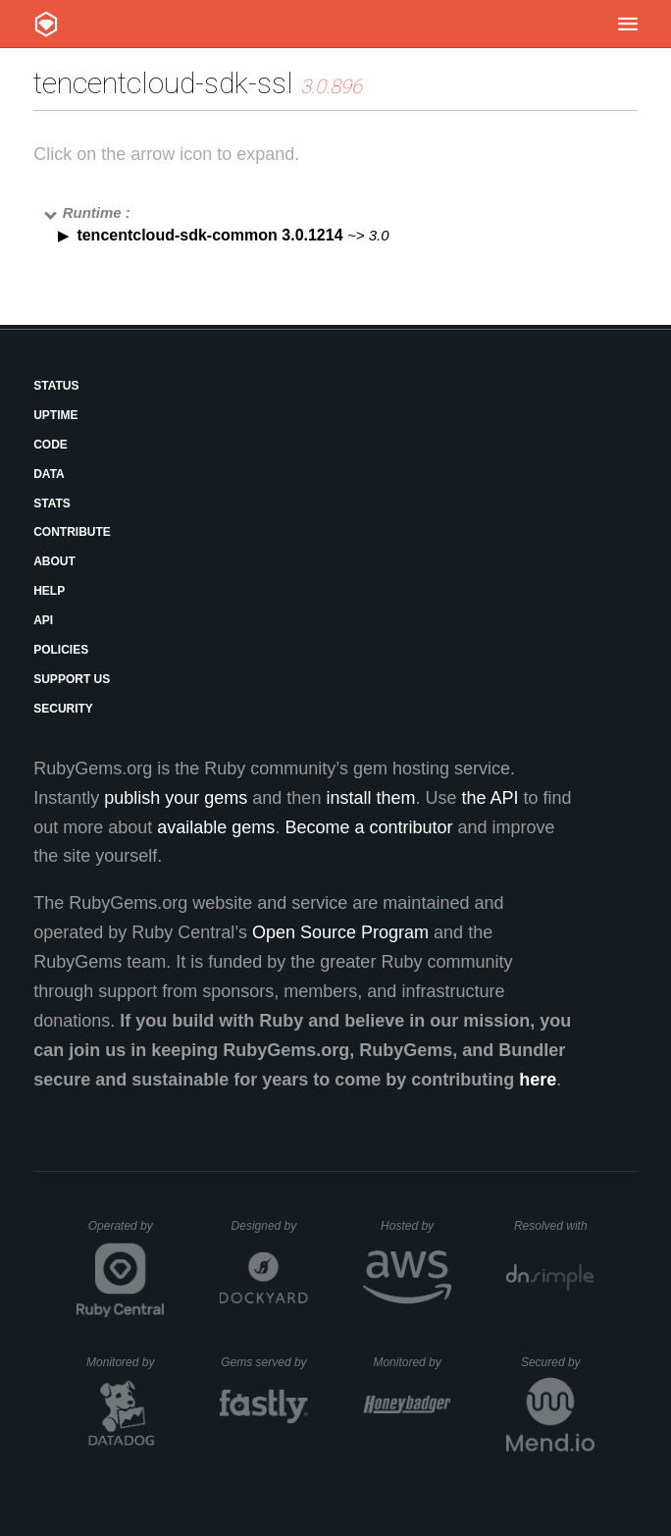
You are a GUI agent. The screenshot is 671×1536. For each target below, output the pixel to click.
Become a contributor (368, 827)
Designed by (270, 1226)
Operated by (126, 1232)
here (537, 1079)
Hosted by (416, 1226)
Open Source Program (340, 932)
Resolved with (554, 1226)
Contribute (72, 532)
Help (49, 591)
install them (370, 798)
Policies (60, 650)
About (54, 561)
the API (489, 798)
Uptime (55, 415)
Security (63, 708)
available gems (216, 827)
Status (55, 386)
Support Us (71, 679)
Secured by (557, 1362)
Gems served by (264, 1362)
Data (49, 474)
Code (50, 444)
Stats (52, 503)
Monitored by (125, 1362)
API (43, 620)
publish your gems (175, 798)
